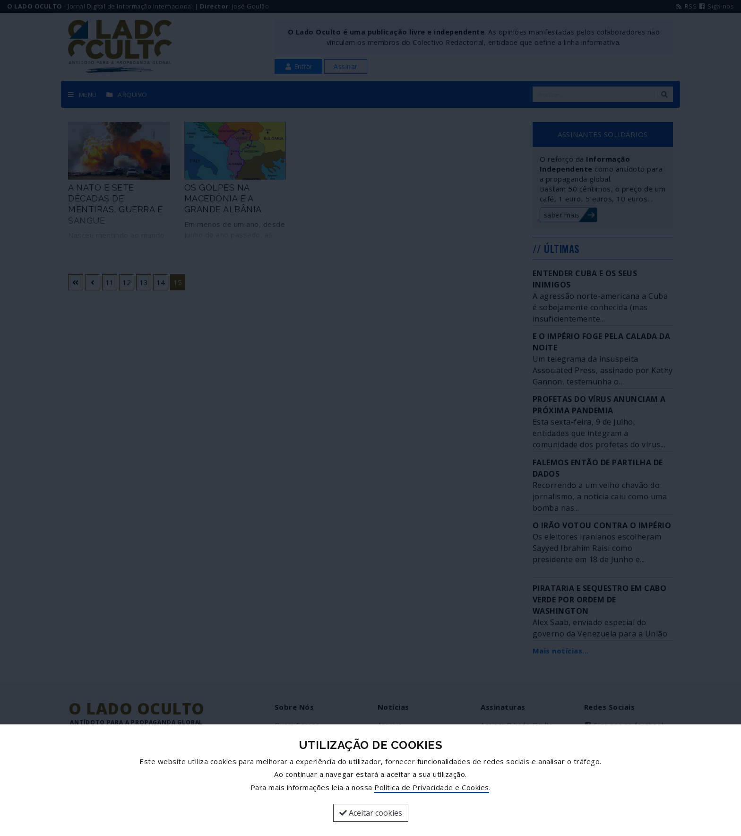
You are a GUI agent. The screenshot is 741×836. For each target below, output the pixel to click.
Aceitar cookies (370, 813)
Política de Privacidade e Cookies (431, 787)
